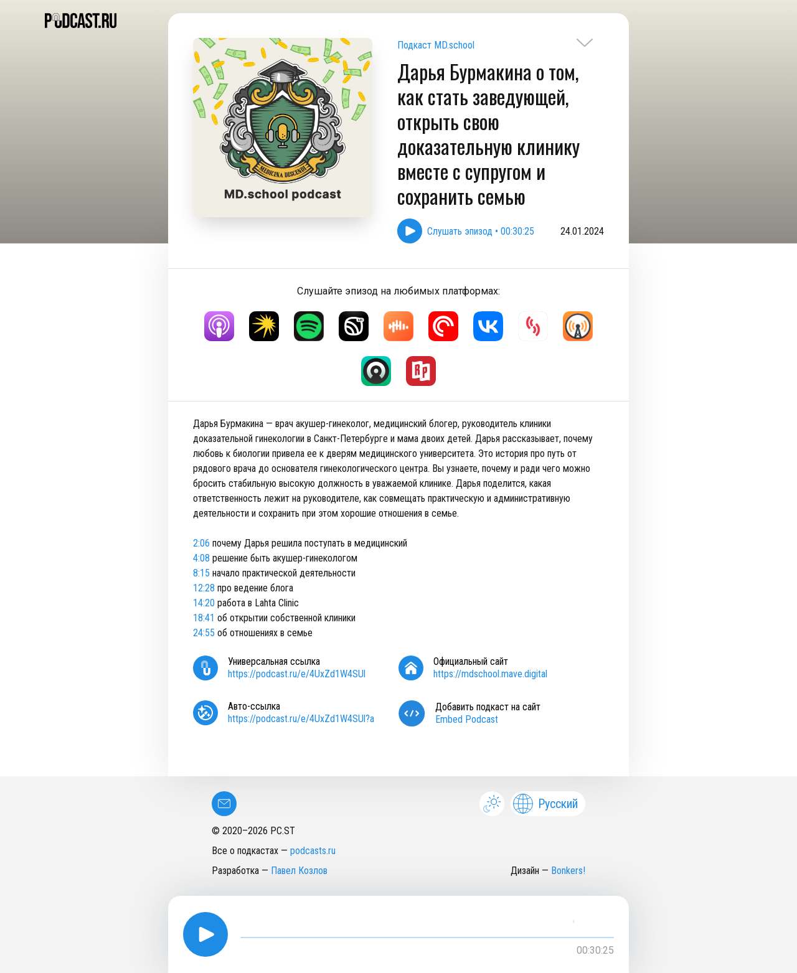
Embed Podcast (466, 719)
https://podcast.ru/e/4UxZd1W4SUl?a (301, 719)
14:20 (204, 603)
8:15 (201, 573)
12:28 (204, 588)
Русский (545, 804)
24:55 (204, 633)
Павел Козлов (299, 871)
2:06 (201, 543)
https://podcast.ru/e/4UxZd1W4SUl (296, 674)
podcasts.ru (313, 851)
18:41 (204, 618)
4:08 (201, 558)
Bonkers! (568, 871)
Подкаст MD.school (435, 45)
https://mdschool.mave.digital (490, 674)
